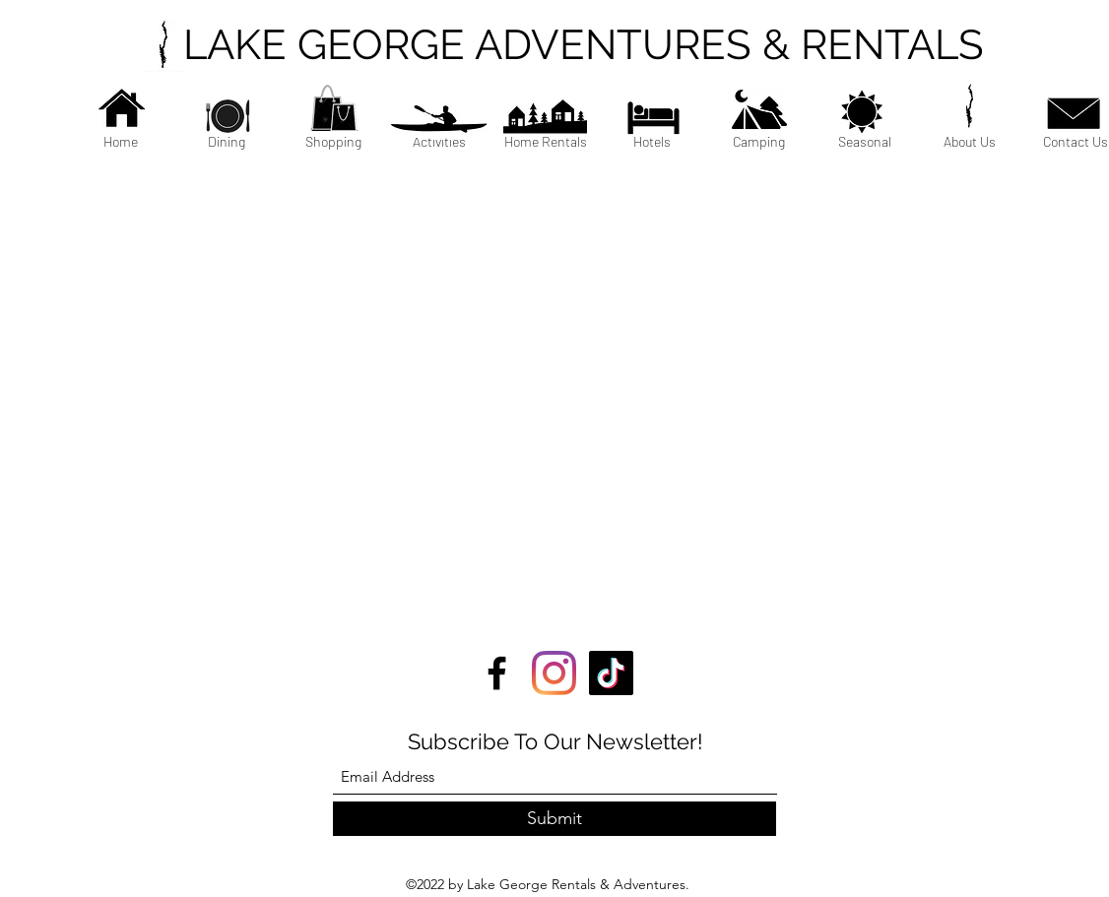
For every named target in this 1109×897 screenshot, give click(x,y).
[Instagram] (554, 673)
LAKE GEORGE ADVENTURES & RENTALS (583, 45)
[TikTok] (611, 673)
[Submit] (554, 818)
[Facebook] (497, 673)
